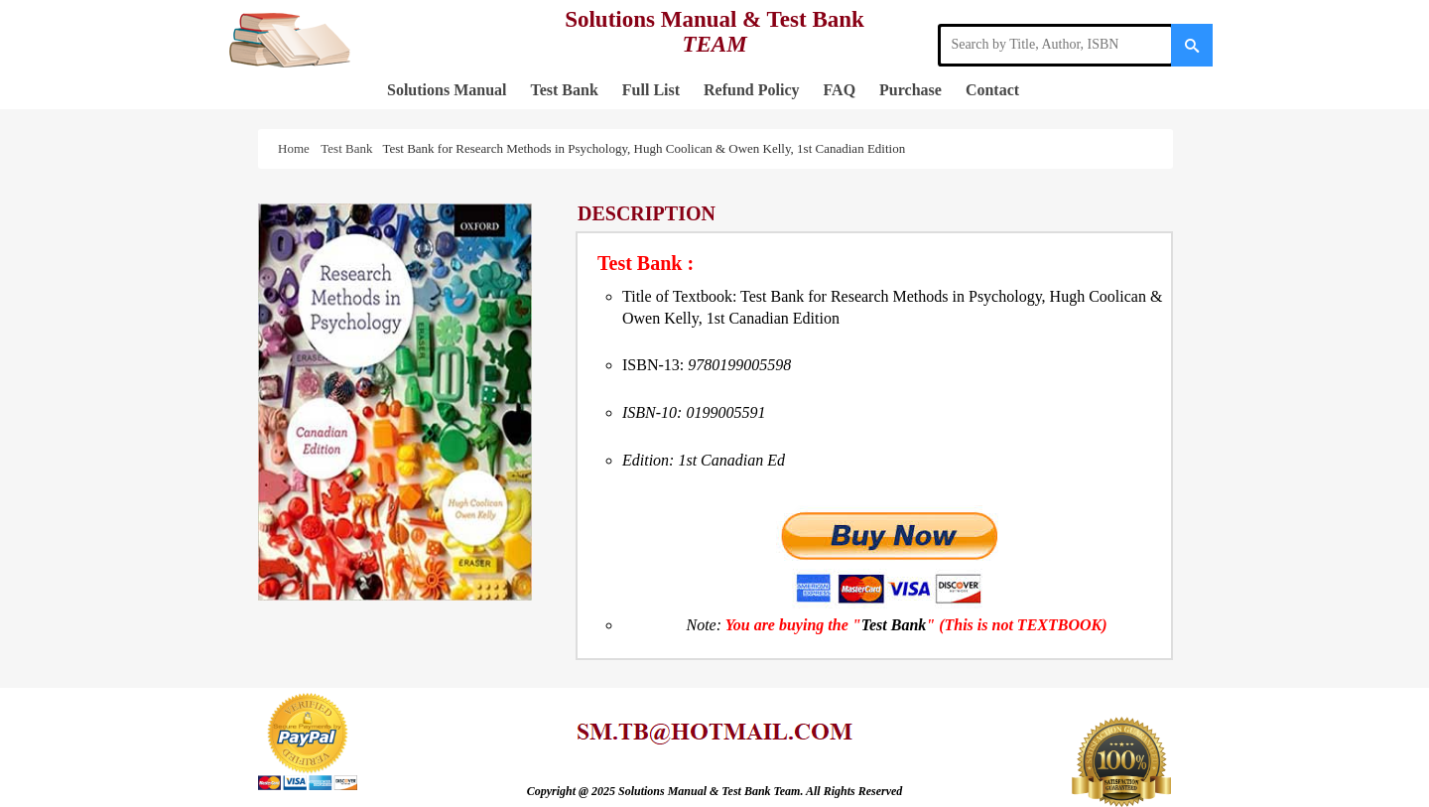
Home (297, 148)
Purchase (910, 89)
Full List (651, 89)
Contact (992, 89)
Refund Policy (751, 89)
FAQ (840, 89)
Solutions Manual (446, 89)
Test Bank (563, 89)
